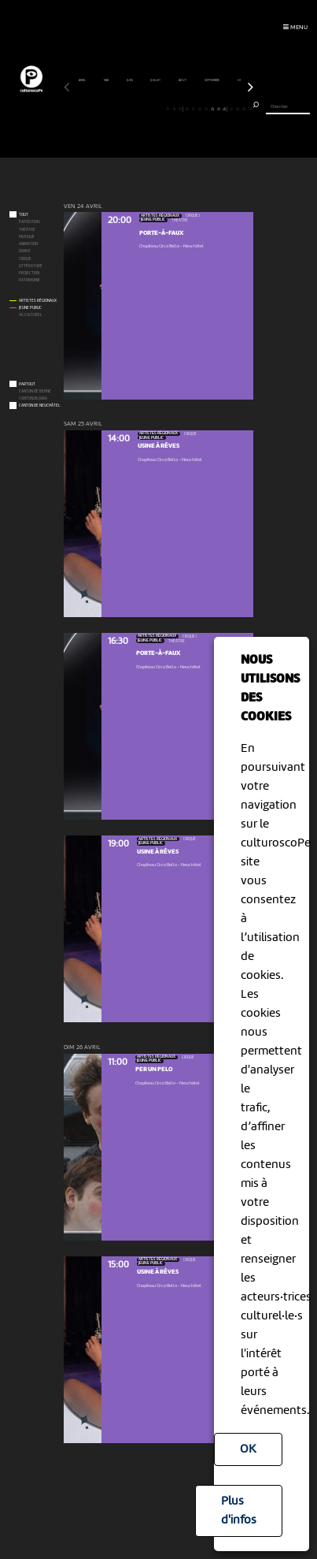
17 (168, 108)
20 (187, 108)
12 (136, 108)
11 (129, 108)
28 (237, 108)
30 (249, 108)
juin (130, 80)
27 (231, 108)
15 (155, 108)
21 (193, 108)
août (183, 80)
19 (180, 108)
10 (123, 108)
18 (174, 108)
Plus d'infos (238, 1511)
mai (106, 80)
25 (218, 108)
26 (224, 108)
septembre (212, 80)
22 (199, 108)
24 (212, 108)
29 (243, 108)
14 (149, 108)
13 (143, 108)
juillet (155, 80)
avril (83, 80)
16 (161, 108)
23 (205, 108)
